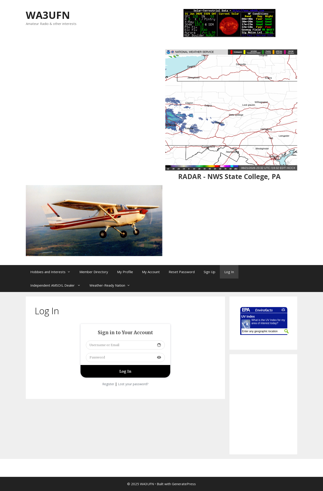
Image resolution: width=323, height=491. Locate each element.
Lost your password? (133, 384)
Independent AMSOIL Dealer (57, 285)
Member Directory (93, 272)
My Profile (125, 272)
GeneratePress (184, 484)
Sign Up (209, 272)
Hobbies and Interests (52, 272)
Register (108, 384)
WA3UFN (48, 15)
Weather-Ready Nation (112, 285)
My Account (151, 272)
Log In (229, 272)
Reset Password (182, 272)
